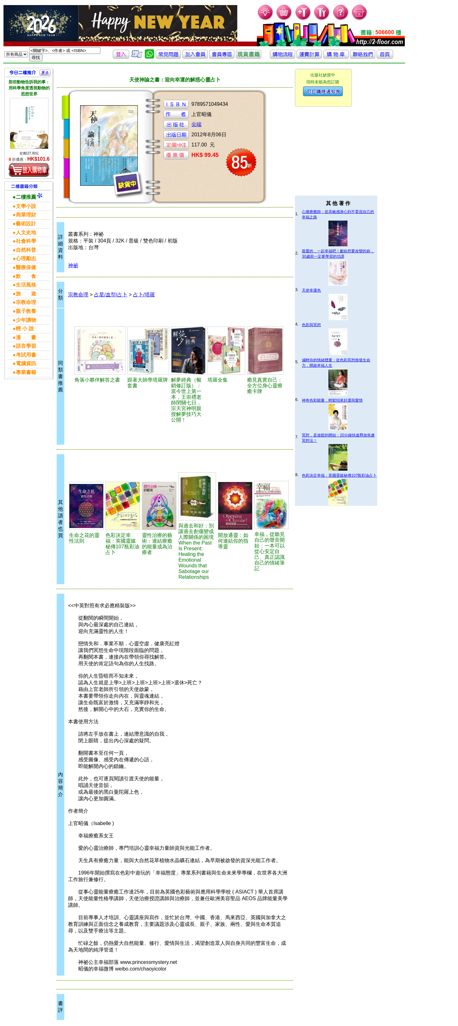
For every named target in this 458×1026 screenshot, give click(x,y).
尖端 (196, 124)
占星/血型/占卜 (110, 294)
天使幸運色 (311, 290)
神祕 (73, 265)
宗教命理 (78, 294)
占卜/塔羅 (144, 294)
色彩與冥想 (311, 325)
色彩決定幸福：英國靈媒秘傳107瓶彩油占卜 (339, 475)
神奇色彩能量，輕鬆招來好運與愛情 (332, 400)
